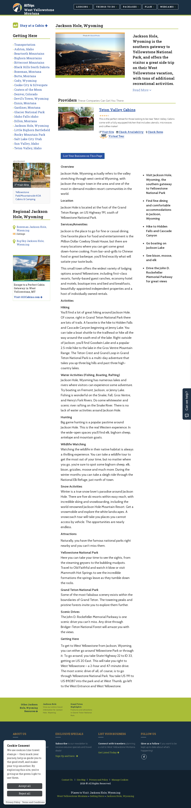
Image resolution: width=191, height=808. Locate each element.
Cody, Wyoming (25, 80)
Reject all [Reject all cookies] (24, 793)
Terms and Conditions (33, 802)
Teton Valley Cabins (117, 109)
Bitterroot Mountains (29, 62)
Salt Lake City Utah (28, 139)
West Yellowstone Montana (39, 11)
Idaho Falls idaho (26, 116)
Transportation (24, 44)
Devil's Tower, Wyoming (31, 98)
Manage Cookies (120, 779)
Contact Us (67, 779)
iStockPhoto (95, 36)
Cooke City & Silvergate (31, 85)
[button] (60, 54)
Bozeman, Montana (27, 71)
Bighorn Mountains (28, 58)
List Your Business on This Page (82, 156)
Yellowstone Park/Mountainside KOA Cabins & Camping (28, 196)
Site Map (81, 779)
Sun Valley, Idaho (26, 143)
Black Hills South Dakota (31, 67)
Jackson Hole (49, 704)
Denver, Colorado (25, 94)
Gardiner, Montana (27, 107)
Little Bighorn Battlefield (32, 130)
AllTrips (29, 5)
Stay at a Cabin (34, 25)
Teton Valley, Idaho (28, 148)
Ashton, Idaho (24, 49)
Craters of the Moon (28, 89)
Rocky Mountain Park (29, 134)
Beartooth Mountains (29, 53)
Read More (142, 90)
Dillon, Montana (25, 121)
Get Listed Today (108, 752)
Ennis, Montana (25, 103)
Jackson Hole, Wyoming (31, 125)
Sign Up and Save (66, 756)
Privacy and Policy (98, 779)
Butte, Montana (25, 76)
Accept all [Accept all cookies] (24, 786)
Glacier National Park (29, 112)
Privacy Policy (13, 802)
